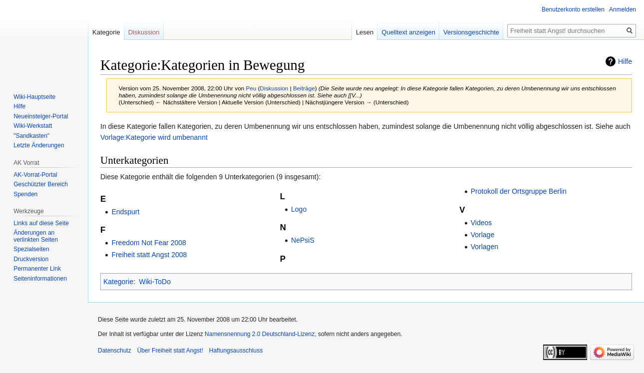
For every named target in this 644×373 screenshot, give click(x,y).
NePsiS (303, 240)
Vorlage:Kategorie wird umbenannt (154, 137)
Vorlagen (484, 247)
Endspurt (125, 212)
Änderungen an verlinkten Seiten (35, 236)
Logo (299, 209)
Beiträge (304, 88)
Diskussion (274, 88)
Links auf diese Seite (41, 223)
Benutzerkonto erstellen (573, 9)
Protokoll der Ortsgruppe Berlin (519, 191)
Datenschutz (114, 350)
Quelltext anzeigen (408, 32)
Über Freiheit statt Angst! (170, 350)
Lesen (364, 32)
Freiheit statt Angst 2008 (149, 255)
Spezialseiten (31, 249)
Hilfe (625, 61)
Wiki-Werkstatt (32, 125)
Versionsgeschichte (471, 32)
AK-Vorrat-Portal (35, 174)
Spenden (25, 194)
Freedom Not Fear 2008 (148, 243)
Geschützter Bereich (40, 184)
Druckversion (30, 259)
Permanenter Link (37, 268)
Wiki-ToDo (155, 282)
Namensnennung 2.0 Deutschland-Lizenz (260, 334)
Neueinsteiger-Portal (40, 116)
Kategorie (118, 282)
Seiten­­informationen (40, 278)
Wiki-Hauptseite (34, 96)
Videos (481, 223)
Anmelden (622, 9)
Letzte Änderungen (38, 145)
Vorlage (482, 235)
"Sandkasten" (31, 135)
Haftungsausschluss (236, 350)
